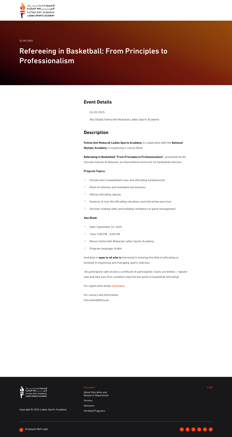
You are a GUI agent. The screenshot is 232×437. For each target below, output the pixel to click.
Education (144, 14)
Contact (190, 5)
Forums (88, 400)
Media (112, 14)
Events (127, 14)
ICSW (161, 14)
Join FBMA (173, 5)
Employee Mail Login (33, 429)
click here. (118, 285)
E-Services (203, 14)
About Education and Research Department (96, 393)
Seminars (89, 405)
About (97, 14)
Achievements (180, 14)
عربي (201, 5)
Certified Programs (94, 411)
